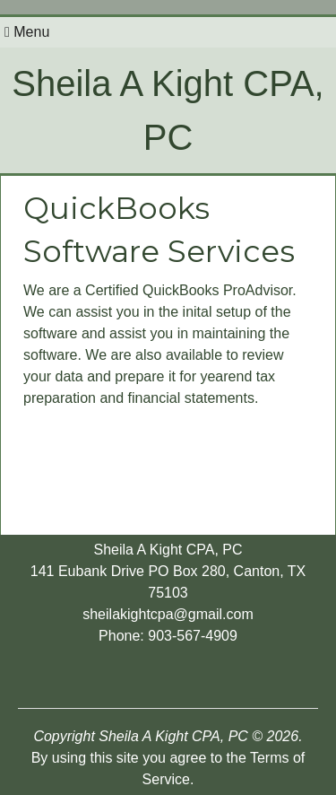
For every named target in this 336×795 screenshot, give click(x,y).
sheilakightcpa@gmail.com (168, 614)
